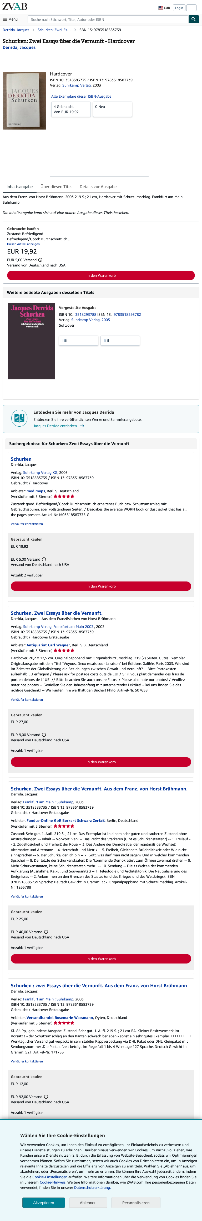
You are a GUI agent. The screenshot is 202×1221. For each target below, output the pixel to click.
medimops (36, 491)
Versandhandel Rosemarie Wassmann (60, 1017)
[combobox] (108, 19)
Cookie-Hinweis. (53, 1182)
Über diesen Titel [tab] (56, 186)
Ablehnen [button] (88, 1202)
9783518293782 (127, 314)
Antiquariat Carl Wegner (48, 645)
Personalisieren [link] (136, 1202)
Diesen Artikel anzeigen (23, 244)
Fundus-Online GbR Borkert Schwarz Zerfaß (66, 820)
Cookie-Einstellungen (49, 1177)
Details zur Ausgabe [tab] (98, 186)
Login (179, 8)
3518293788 (86, 314)
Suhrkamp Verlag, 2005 (90, 319)
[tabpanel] (99, 204)
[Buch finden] (194, 19)
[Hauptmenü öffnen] (11, 19)
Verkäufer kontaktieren (27, 524)
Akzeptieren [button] (43, 1202)
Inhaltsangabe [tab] (20, 186)
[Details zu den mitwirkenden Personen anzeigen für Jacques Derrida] (19, 47)
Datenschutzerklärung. (92, 1187)
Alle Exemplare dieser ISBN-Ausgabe (81, 96)
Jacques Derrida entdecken (59, 425)
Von (71, 109)
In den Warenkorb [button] (101, 275)
